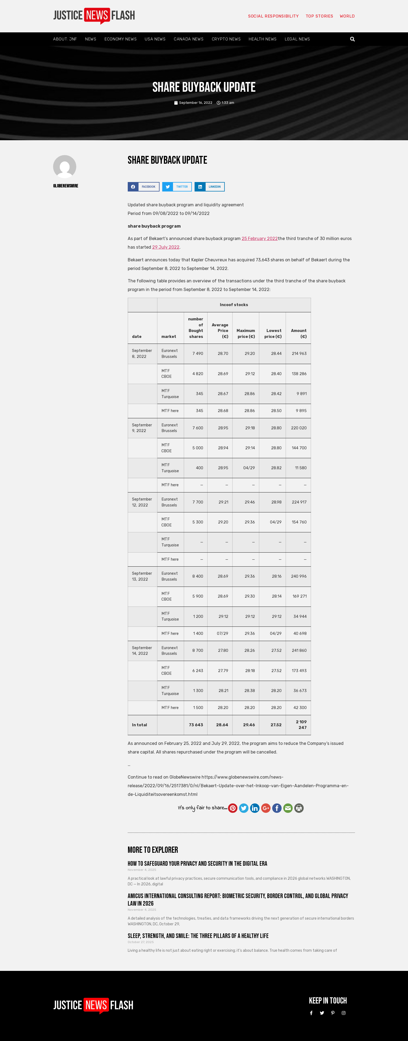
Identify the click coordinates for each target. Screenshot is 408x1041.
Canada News (189, 39)
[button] (352, 39)
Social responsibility (273, 16)
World (347, 16)
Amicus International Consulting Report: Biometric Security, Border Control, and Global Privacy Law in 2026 (238, 900)
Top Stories (319, 16)
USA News (155, 39)
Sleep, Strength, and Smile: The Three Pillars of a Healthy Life (198, 936)
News (90, 39)
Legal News (297, 39)
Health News (263, 39)
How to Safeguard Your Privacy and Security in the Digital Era (197, 864)
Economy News (121, 39)
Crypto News (226, 39)
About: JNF (65, 39)
